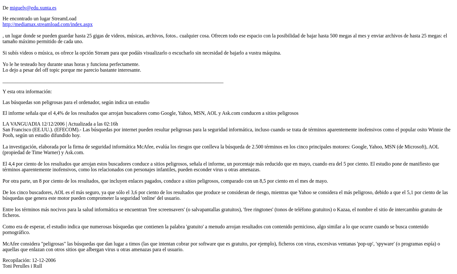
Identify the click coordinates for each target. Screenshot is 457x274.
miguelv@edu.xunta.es (33, 7)
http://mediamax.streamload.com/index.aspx (48, 24)
